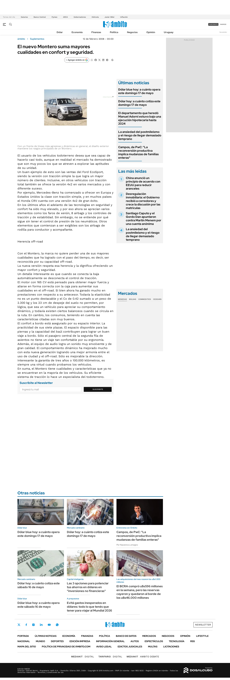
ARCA (65, 17)
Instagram (33, 624)
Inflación (124, 17)
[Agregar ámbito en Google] (76, 60)
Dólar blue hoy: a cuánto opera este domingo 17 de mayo (139, 91)
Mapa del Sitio (26, 646)
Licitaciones (171, 646)
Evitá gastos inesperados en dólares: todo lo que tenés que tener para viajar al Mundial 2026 (89, 606)
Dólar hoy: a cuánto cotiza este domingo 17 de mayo (139, 103)
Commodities (144, 299)
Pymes (54, 17)
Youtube (49, 625)
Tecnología (176, 641)
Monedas (122, 299)
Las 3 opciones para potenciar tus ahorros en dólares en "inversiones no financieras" (88, 587)
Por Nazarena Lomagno (127, 544)
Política (114, 32)
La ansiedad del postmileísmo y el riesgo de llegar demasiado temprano (139, 135)
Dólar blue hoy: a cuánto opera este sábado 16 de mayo (38, 605)
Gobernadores (80, 17)
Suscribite (98, 389)
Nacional (23, 641)
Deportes (57, 641)
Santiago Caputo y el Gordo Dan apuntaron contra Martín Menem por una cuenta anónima (143, 218)
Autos (135, 641)
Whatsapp (57, 624)
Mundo (40, 641)
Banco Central (40, 17)
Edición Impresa (80, 641)
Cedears (157, 299)
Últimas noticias (45, 636)
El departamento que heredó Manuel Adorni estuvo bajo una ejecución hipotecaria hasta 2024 (139, 118)
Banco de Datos (126, 636)
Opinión (150, 32)
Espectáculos (154, 641)
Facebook (26, 624)
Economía (77, 32)
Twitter (18, 625)
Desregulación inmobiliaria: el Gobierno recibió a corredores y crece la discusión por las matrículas (143, 201)
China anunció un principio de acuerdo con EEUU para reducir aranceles (143, 183)
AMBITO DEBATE (143, 656)
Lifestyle (202, 636)
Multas (152, 646)
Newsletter (223, 32)
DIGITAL (82, 656)
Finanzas (96, 32)
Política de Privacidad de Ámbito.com (66, 646)
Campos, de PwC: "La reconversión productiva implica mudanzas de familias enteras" (138, 152)
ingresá (223, 24)
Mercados (149, 636)
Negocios (132, 32)
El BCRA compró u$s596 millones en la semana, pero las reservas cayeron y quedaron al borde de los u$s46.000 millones (139, 592)
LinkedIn (41, 624)
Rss (192, 641)
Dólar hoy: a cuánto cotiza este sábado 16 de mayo (38, 585)
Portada (23, 636)
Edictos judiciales (130, 646)
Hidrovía (95, 17)
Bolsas (132, 299)
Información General (110, 641)
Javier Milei (109, 17)
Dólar (60, 32)
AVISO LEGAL (104, 646)
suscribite (213, 24)
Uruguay (168, 32)
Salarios (24, 17)
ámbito (21, 39)
